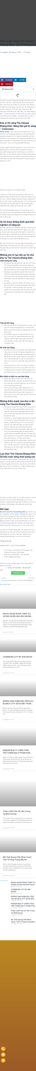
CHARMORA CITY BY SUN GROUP (17, 657)
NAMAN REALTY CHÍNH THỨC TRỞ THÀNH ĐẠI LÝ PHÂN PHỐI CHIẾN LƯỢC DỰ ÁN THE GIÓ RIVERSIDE (16, 751)
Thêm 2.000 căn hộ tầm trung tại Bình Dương (16, 812)
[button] (7, 80)
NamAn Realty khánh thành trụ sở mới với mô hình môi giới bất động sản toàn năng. (17, 615)
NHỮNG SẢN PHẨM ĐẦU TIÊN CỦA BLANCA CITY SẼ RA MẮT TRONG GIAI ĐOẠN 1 (18, 702)
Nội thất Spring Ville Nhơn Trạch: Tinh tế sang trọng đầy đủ (17, 858)
